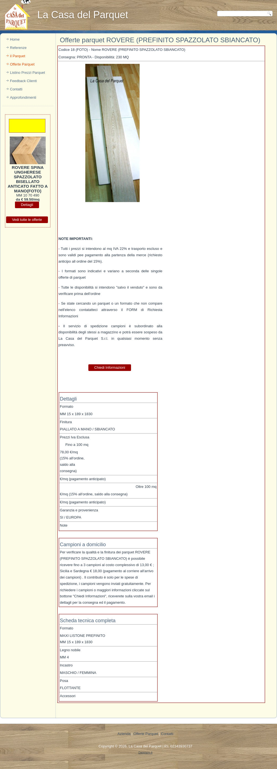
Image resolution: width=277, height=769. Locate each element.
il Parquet (17, 56)
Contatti (16, 89)
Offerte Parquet (22, 64)
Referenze (18, 48)
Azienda (123, 734)
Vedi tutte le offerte (27, 220)
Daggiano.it (145, 752)
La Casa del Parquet (145, 746)
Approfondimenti (23, 97)
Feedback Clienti (23, 81)
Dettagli (27, 205)
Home (15, 39)
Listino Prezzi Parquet (27, 72)
